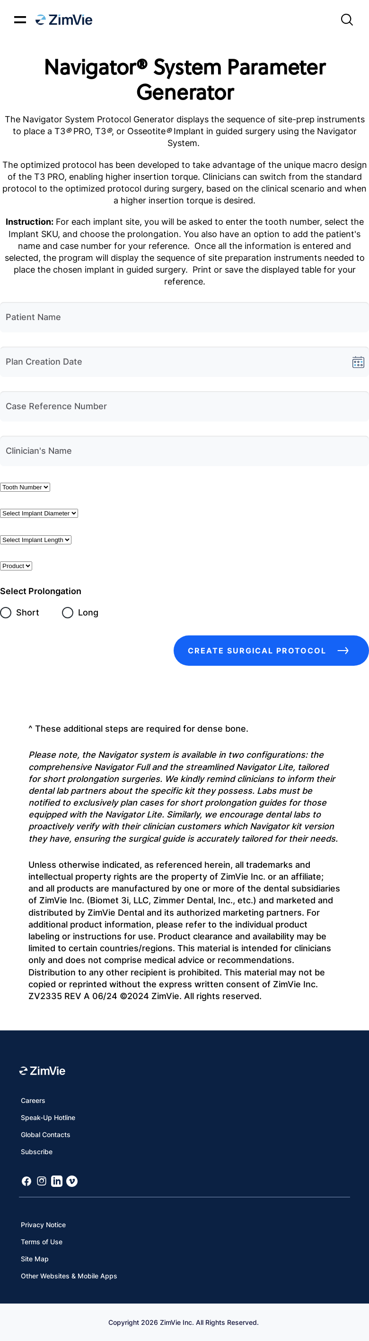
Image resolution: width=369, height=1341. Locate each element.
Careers (33, 1100)
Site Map (35, 1259)
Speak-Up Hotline (48, 1117)
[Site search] (347, 19)
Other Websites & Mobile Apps (69, 1276)
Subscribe (37, 1152)
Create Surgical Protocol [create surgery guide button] (271, 650)
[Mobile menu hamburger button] (20, 19)
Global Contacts (45, 1134)
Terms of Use (41, 1242)
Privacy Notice (43, 1225)
